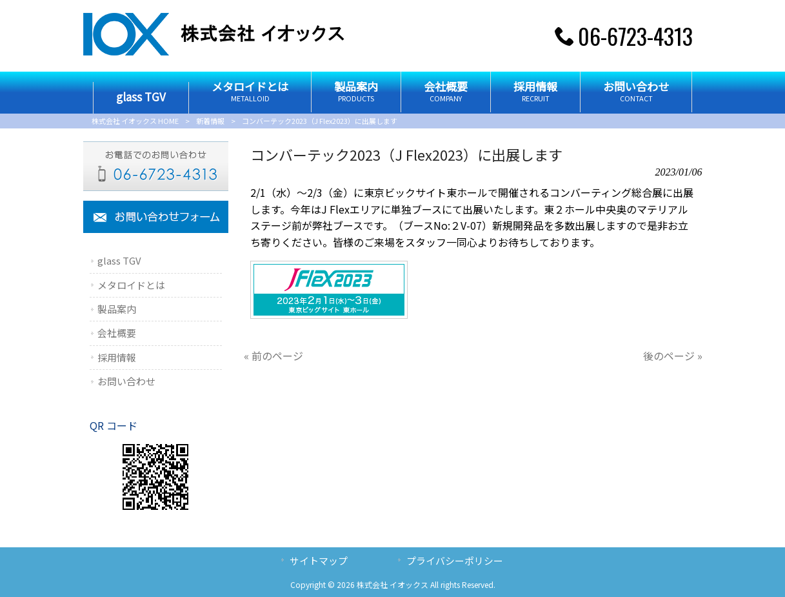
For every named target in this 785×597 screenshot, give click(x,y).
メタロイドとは (131, 285)
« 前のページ (273, 355)
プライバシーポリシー (454, 560)
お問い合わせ (126, 381)
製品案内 (116, 309)
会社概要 (116, 332)
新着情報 (210, 121)
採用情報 (116, 357)
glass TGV (119, 260)
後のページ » (672, 355)
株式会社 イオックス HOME (135, 121)
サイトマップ (319, 560)
